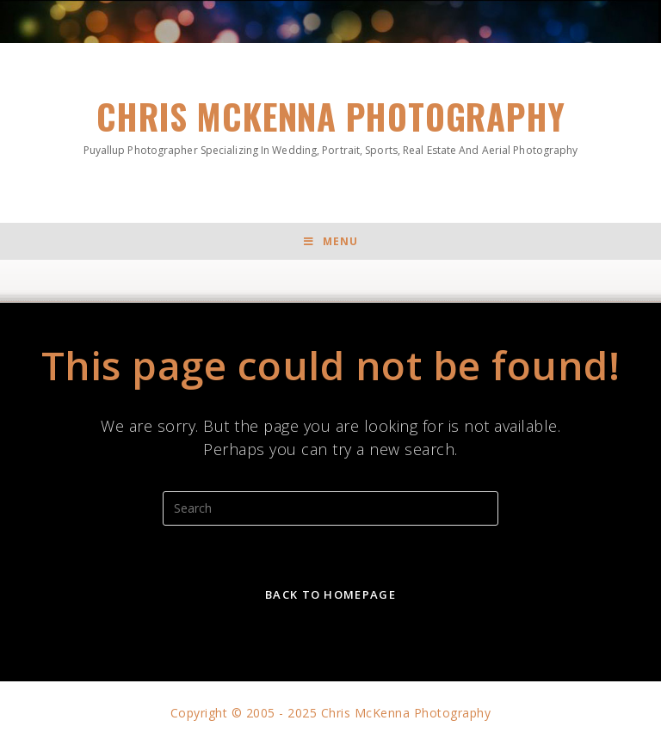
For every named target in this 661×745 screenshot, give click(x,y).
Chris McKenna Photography (330, 124)
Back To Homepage (330, 594)
